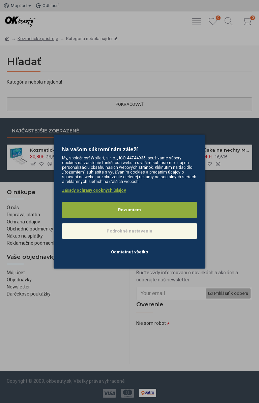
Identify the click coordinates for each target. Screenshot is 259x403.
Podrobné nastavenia (129, 231)
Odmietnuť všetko (129, 251)
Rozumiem (129, 209)
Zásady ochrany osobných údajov (94, 190)
